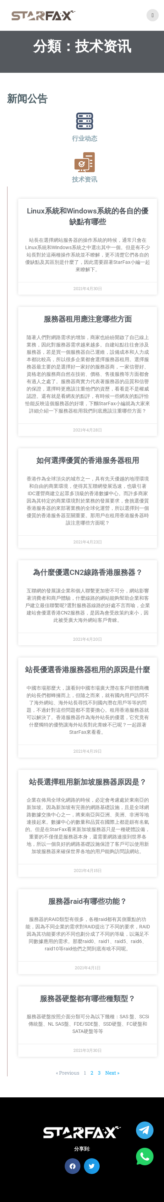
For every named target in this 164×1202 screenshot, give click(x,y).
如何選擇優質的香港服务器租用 (87, 460)
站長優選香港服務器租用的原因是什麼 (87, 670)
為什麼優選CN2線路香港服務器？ (88, 572)
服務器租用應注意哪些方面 (88, 319)
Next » (112, 1072)
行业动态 (84, 138)
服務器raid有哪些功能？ (87, 901)
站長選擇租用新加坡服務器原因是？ (88, 782)
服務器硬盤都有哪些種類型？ (87, 998)
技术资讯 (84, 179)
